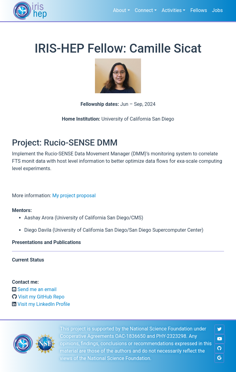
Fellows (198, 10)
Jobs (217, 10)
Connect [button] (144, 10)
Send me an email (36, 289)
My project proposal (74, 195)
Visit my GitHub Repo (41, 297)
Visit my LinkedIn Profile (43, 304)
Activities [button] (172, 10)
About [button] (119, 10)
